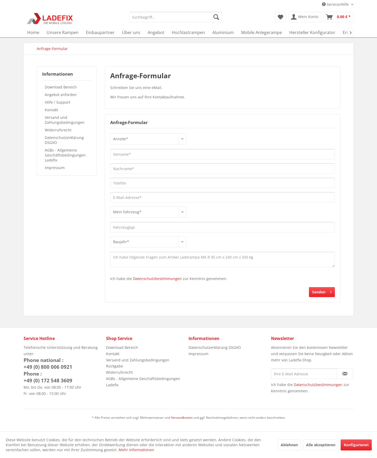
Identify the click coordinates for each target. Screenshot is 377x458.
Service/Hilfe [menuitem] (336, 4)
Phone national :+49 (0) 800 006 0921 (48, 363)
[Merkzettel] (280, 17)
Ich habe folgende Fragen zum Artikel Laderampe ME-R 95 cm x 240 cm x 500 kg (222, 259)
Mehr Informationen (136, 449)
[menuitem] (175, 17)
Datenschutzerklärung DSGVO (64, 140)
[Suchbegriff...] (175, 17)
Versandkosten (182, 417)
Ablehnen (289, 444)
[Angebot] (156, 32)
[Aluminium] (223, 32)
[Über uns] (131, 32)
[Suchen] (216, 17)
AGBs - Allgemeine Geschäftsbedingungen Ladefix (65, 155)
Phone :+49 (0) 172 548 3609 (48, 377)
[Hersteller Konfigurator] (312, 32)
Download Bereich (61, 87)
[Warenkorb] (338, 17)
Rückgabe (114, 366)
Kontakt (51, 109)
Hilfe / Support (57, 102)
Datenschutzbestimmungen (157, 278)
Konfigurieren (356, 444)
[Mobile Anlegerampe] (261, 32)
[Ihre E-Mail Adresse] (304, 373)
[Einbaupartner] (100, 32)
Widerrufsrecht (58, 129)
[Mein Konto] (305, 17)
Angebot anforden (61, 94)
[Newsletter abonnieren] (345, 373)
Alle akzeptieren (320, 444)
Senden (322, 291)
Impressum (55, 167)
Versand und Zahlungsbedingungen (65, 120)
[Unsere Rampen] (62, 32)
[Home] (33, 32)
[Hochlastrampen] (188, 32)
